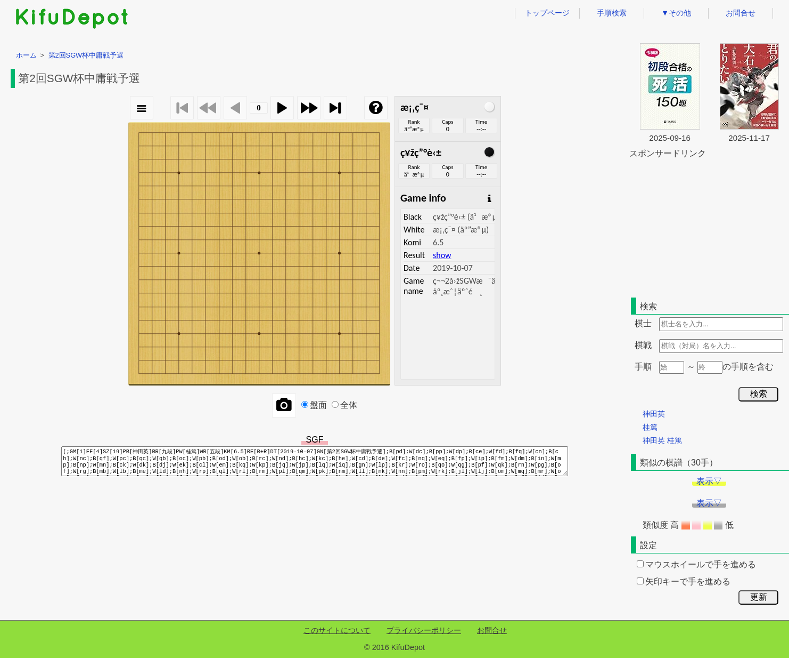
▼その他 (676, 13)
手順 (643, 366)
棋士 (643, 323)
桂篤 (650, 427)
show (442, 255)
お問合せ (740, 13)
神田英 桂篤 (662, 440)
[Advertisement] (709, 226)
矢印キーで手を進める (683, 581)
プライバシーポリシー (424, 630)
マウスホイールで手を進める (696, 564)
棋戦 (643, 345)
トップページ (547, 13)
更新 (758, 596)
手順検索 (612, 13)
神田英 (654, 414)
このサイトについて (337, 630)
